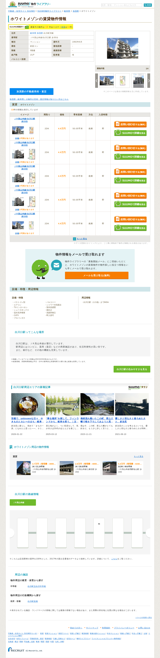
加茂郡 (76, 11)
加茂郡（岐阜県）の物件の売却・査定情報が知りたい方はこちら (39, 99)
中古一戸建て (137, 633)
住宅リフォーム (22, 638)
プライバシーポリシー (124, 628)
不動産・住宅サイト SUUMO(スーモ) (22, 633)
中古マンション (113, 633)
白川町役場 (33, 601)
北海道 (10, 641)
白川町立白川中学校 (37, 586)
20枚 (17, 138)
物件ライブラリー (83, 638)
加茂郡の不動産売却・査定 (32, 91)
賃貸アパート (63, 633)
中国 (52, 641)
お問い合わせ (144, 628)
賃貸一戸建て (75, 633)
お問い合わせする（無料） (130, 124)
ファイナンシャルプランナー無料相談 (106, 638)
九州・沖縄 (59, 641)
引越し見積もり (59, 638)
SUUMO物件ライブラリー (50, 11)
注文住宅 (11, 638)
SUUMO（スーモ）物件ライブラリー (29, 4)
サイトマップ (92, 628)
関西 (42, 641)
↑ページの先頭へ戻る (143, 617)
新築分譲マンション (97, 633)
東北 (16, 641)
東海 (37, 641)
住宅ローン (71, 638)
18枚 (17, 162)
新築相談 (48, 638)
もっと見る (138, 456)
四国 (47, 641)
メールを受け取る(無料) (96, 275)
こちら (114, 559)
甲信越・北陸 (29, 641)
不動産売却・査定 (37, 638)
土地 (145, 633)
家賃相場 (85, 633)
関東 (21, 641)
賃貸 (63, 27)
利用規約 (106, 628)
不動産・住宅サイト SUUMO (21, 11)
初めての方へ (76, 628)
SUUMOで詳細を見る (130, 132)
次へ (148, 533)
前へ (12, 533)
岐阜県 (67, 11)
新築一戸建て (125, 633)
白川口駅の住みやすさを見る (132, 369)
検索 (149, 5)
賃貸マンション (51, 633)
